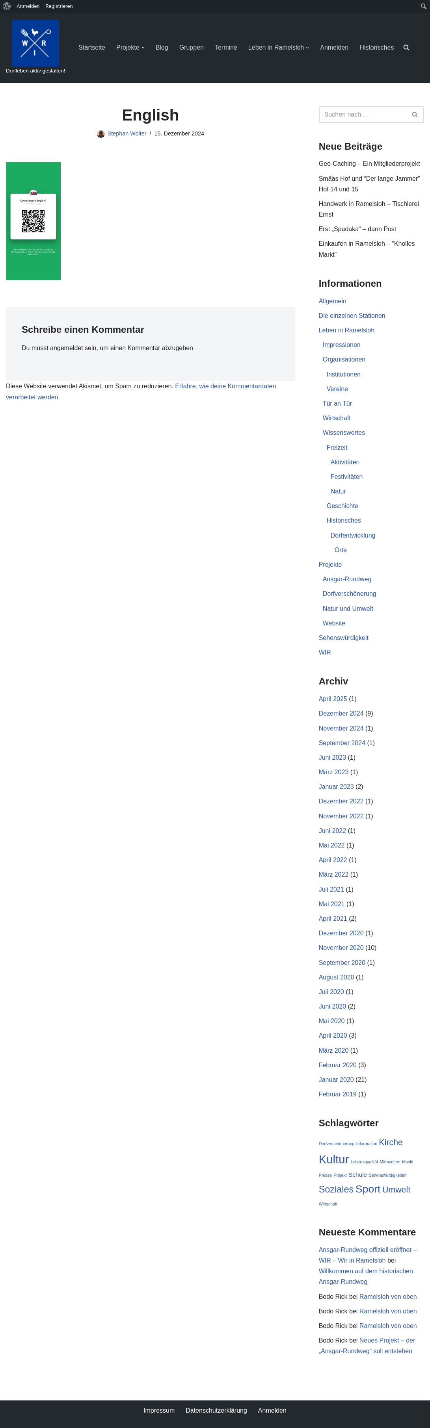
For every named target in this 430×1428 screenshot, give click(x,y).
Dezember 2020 (341, 933)
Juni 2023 (332, 757)
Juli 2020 (331, 991)
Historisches (376, 47)
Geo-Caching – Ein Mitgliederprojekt (369, 163)
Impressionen (342, 344)
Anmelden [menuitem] (28, 6)
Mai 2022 (332, 845)
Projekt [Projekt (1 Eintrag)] (339, 1175)
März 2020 (334, 1050)
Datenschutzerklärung (216, 1410)
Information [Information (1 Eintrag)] (366, 1143)
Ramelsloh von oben (388, 1296)
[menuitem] (7, 6)
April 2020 (333, 1035)
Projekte (330, 564)
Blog (162, 47)
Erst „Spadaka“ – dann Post (357, 229)
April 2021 (333, 918)
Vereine (337, 389)
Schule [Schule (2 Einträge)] (357, 1174)
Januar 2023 (336, 786)
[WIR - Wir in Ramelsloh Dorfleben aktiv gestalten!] (35, 48)
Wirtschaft (337, 418)
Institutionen (344, 374)
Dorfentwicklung (353, 535)
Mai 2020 (332, 1021)
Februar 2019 (338, 1094)
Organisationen (344, 359)
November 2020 (341, 947)
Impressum (159, 1410)
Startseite (91, 47)
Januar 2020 (336, 1079)
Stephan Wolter (127, 133)
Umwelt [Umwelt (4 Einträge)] (396, 1189)
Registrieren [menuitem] (59, 6)
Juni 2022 (332, 830)
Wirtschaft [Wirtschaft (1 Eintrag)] (328, 1204)
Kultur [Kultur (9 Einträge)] (334, 1159)
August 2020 (336, 977)
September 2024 (342, 743)
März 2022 (334, 874)
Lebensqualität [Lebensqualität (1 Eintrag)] (364, 1161)
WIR (325, 652)
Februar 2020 (338, 1065)
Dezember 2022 (341, 801)
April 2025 (333, 698)
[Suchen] (362, 114)
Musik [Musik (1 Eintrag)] (407, 1161)
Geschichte (342, 506)
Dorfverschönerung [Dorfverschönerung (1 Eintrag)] (337, 1143)
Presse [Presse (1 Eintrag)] (325, 1175)
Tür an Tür (337, 403)
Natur (338, 491)
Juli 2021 (331, 889)
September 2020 (342, 962)
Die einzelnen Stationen (352, 315)
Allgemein (332, 301)
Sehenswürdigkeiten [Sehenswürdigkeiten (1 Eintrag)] (388, 1175)
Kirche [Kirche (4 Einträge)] (391, 1142)
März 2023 (334, 772)
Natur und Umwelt (348, 608)
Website (334, 623)
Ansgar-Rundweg (347, 579)
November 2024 (341, 728)
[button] (143, 47)
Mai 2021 (332, 904)
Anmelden (334, 47)
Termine (226, 47)
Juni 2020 (332, 1006)
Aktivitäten (345, 462)
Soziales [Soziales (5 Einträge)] (336, 1189)
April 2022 (333, 860)
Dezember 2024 (341, 713)
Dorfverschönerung (349, 593)
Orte (341, 550)
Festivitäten (347, 476)
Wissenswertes (344, 432)
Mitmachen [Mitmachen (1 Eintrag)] (390, 1161)
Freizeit (337, 447)
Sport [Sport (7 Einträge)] (368, 1189)
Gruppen (191, 47)
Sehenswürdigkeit (344, 637)
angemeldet (66, 348)
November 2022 (341, 816)
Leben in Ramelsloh (346, 330)
